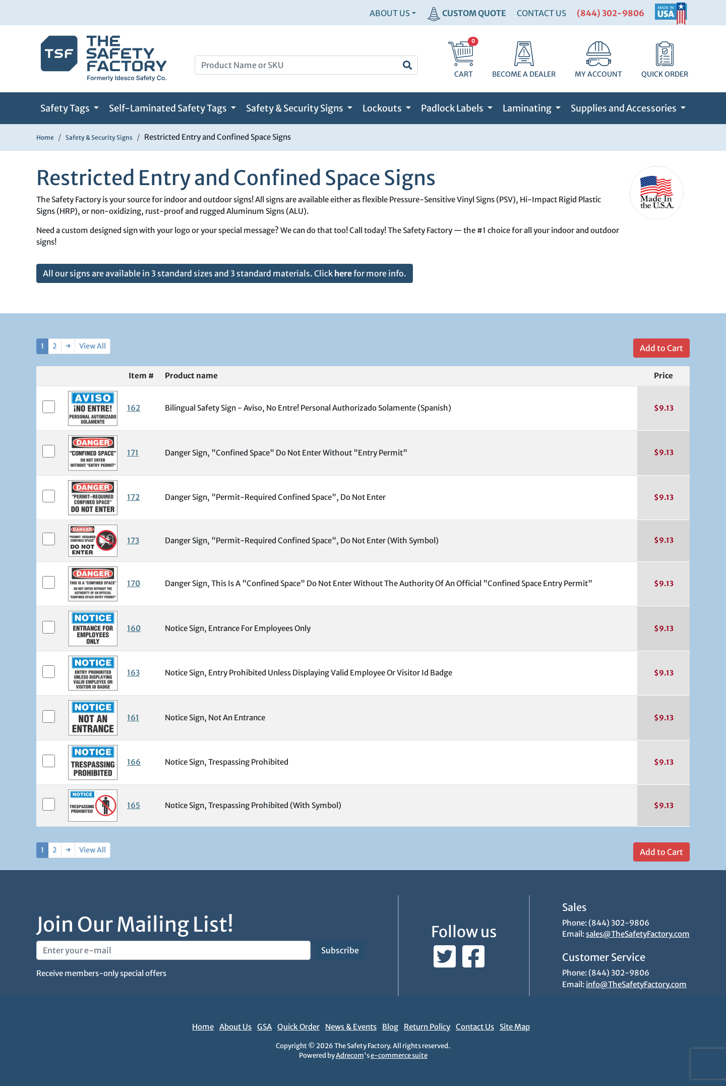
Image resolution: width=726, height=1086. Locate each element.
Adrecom (350, 1055)
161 (133, 717)
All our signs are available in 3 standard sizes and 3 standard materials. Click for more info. (224, 273)
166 (134, 762)
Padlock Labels (453, 108)
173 (133, 540)
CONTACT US (541, 13)
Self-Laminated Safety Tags (168, 108)
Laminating (528, 108)
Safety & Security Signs (295, 108)
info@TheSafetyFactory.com (636, 984)
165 (133, 805)
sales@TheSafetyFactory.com (638, 934)
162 (133, 408)
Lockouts (382, 108)
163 (133, 672)
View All (92, 346)
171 (133, 453)
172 (133, 497)
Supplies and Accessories (624, 108)
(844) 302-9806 (610, 13)
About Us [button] (390, 13)
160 (134, 628)
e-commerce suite (399, 1055)
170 (133, 583)
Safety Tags (65, 108)
